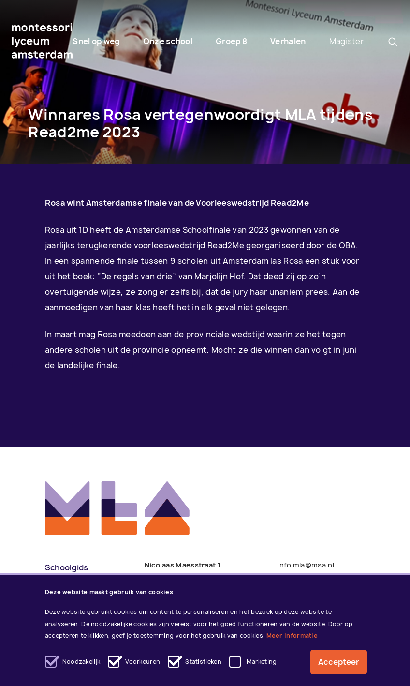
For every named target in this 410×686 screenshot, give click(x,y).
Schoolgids (66, 567)
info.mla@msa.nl (305, 564)
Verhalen (288, 41)
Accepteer (338, 662)
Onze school (167, 41)
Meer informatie (292, 636)
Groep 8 (231, 41)
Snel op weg (96, 41)
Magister (346, 41)
